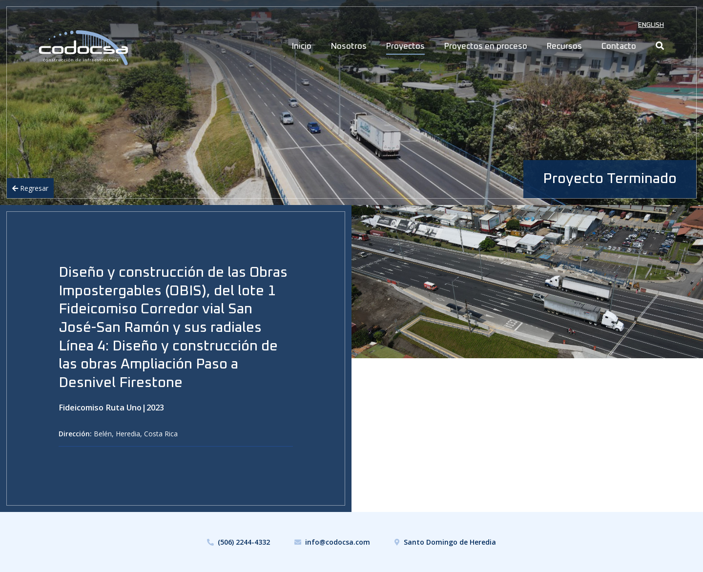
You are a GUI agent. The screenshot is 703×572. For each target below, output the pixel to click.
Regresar (30, 188)
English (651, 24)
